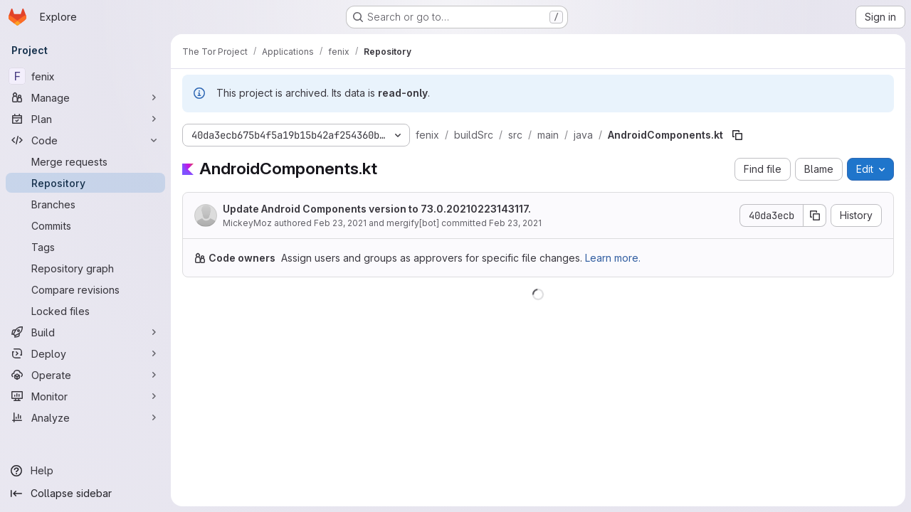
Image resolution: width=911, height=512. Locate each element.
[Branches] (85, 204)
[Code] (85, 140)
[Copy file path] (737, 135)
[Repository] (85, 183)
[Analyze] (85, 417)
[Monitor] (85, 396)
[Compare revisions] (85, 289)
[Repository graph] (85, 268)
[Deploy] (85, 353)
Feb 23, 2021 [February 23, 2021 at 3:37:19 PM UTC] (340, 223)
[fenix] (85, 76)
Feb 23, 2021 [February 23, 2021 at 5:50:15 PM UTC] (515, 223)
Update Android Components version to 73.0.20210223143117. (377, 209)
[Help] (85, 471)
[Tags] (85, 247)
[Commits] (85, 225)
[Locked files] (85, 311)
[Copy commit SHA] (815, 215)
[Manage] (85, 97)
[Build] (85, 332)
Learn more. (613, 258)
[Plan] (85, 119)
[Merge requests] (85, 161)
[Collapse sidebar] (85, 493)
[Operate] (85, 375)
